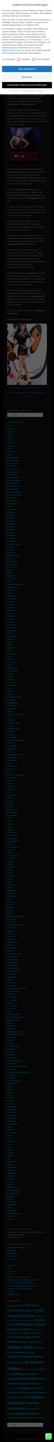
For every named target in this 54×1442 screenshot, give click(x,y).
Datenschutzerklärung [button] (28, 91)
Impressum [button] (40, 91)
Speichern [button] (27, 77)
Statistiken (23, 59)
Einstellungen (12, 53)
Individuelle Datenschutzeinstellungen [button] (27, 85)
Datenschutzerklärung (11, 50)
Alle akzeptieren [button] (27, 69)
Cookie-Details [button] (15, 91)
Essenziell (8, 59)
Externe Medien (41, 59)
